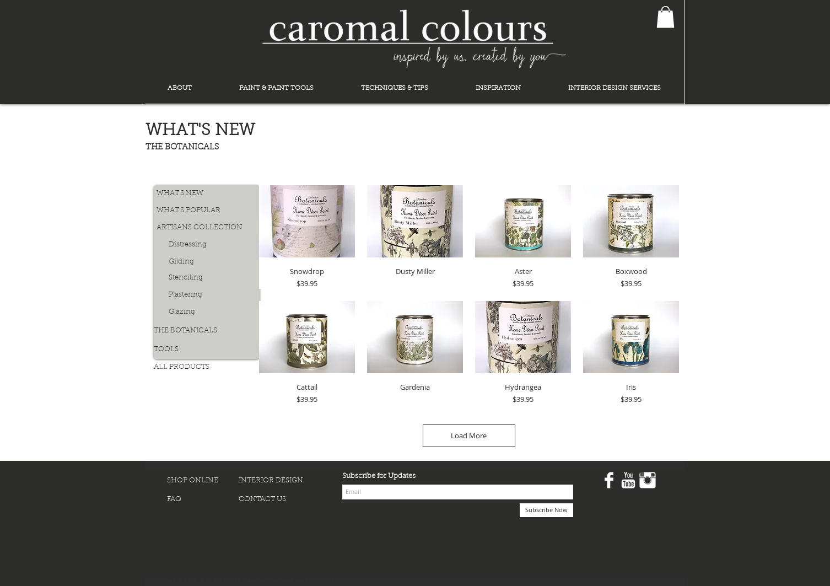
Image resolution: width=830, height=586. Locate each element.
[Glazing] (206, 312)
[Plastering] (206, 295)
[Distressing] (206, 245)
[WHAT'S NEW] (194, 193)
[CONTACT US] (274, 500)
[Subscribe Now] (546, 510)
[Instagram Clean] (647, 480)
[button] (665, 17)
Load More (469, 435)
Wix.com (320, 578)
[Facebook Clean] (609, 480)
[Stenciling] (206, 278)
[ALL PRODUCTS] (191, 367)
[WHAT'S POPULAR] (194, 210)
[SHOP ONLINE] (203, 481)
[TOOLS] (191, 349)
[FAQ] (203, 500)
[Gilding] (206, 262)
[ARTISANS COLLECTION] (200, 227)
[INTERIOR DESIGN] (274, 481)
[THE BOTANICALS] (199, 331)
